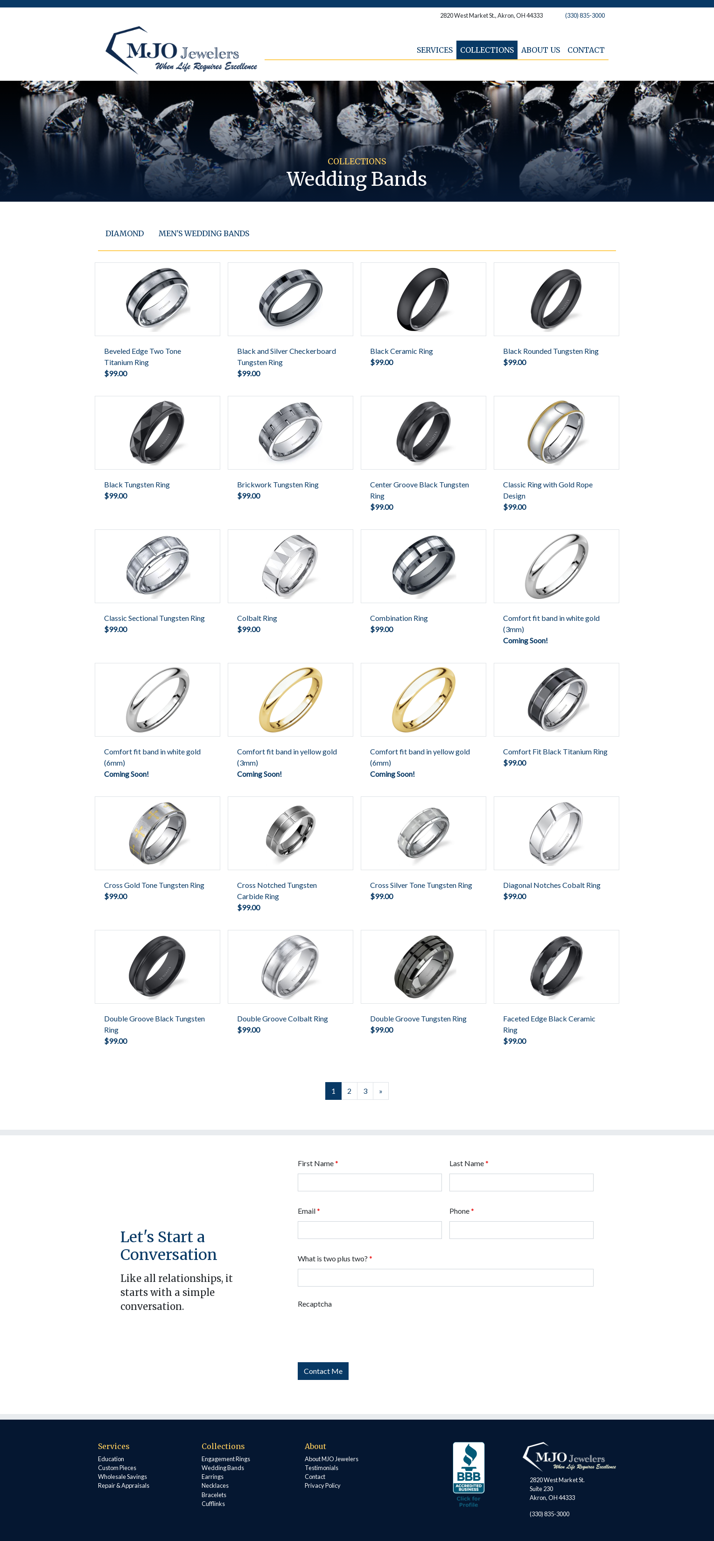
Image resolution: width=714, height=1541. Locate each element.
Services (435, 50)
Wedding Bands (223, 1467)
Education (111, 1459)
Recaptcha (315, 1303)
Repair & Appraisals (123, 1485)
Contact (586, 50)
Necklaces (215, 1485)
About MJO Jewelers (331, 1459)
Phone (461, 1210)
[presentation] (369, 1332)
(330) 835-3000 (585, 15)
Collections (487, 50)
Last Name (469, 1163)
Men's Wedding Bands (204, 233)
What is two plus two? (335, 1258)
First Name (318, 1163)
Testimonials (321, 1467)
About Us (540, 50)
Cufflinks (213, 1503)
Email (309, 1210)
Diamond (124, 233)
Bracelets (214, 1495)
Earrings (213, 1476)
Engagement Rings (226, 1459)
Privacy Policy (323, 1485)
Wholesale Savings (122, 1476)
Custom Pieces (117, 1467)
